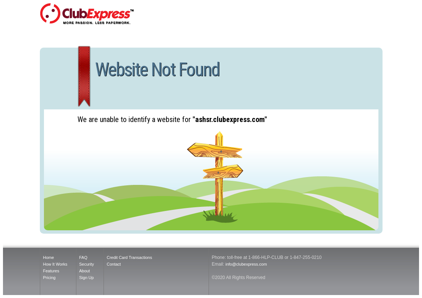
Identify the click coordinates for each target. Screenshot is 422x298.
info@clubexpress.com (246, 264)
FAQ (83, 257)
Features (51, 271)
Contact (114, 264)
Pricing (49, 277)
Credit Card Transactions (129, 257)
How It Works (55, 264)
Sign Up (86, 277)
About (84, 271)
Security (86, 264)
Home (48, 257)
